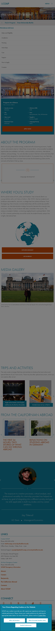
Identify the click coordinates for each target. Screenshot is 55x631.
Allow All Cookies (14, 620)
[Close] (49, 607)
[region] (26, 617)
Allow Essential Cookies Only (37, 620)
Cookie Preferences (26, 625)
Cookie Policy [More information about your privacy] (42, 615)
